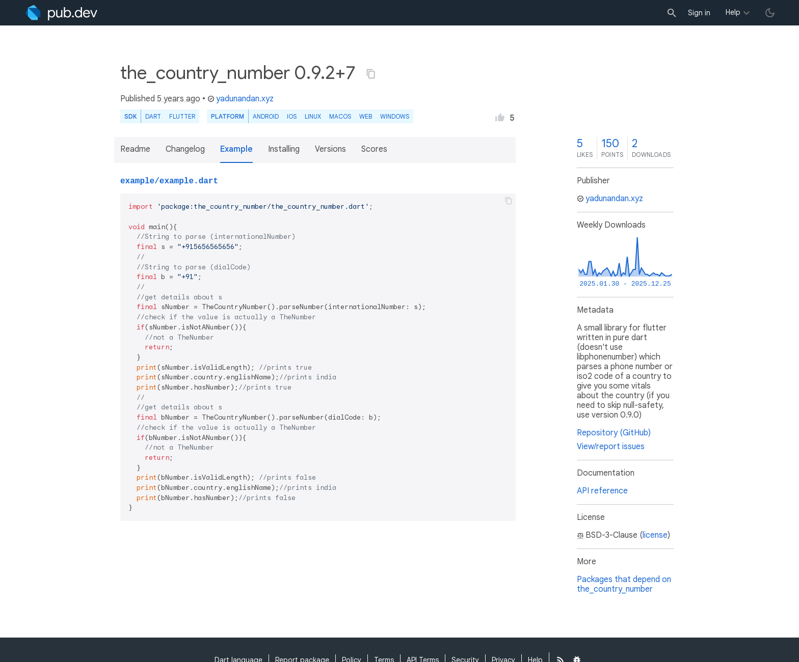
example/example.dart (169, 181)
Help (733, 12)
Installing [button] (284, 149)
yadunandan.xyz (240, 99)
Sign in (699, 12)
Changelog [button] (185, 149)
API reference (602, 491)
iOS (292, 116)
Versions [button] (330, 149)
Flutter (182, 116)
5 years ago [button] (178, 99)
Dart (153, 116)
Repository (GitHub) (614, 433)
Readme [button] (135, 149)
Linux (313, 116)
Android (266, 116)
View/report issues (611, 447)
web (365, 116)
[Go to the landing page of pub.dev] (61, 12)
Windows (394, 116)
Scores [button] (374, 149)
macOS (340, 116)
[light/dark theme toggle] (770, 13)
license (655, 535)
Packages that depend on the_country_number (624, 584)
